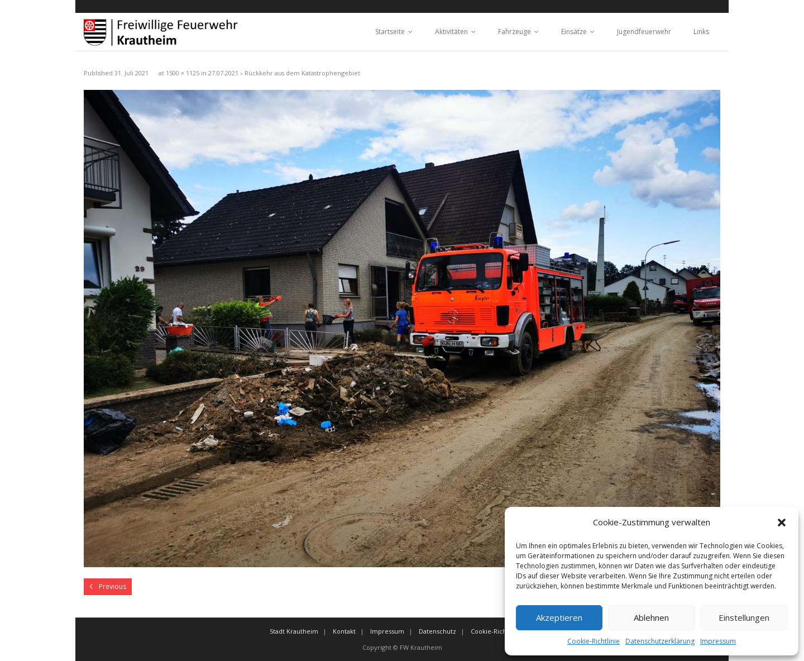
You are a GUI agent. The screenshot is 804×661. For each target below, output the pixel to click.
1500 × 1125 (182, 73)
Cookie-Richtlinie (593, 641)
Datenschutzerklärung (660, 641)
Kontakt (344, 631)
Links (701, 31)
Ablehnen (651, 617)
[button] (781, 522)
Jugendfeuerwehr (644, 31)
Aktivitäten (451, 31)
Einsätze (574, 31)
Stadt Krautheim (294, 631)
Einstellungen (744, 617)
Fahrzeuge (514, 31)
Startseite (390, 31)
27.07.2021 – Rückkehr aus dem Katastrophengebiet (284, 73)
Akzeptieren (559, 617)
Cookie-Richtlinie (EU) (502, 631)
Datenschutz (437, 631)
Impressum (718, 641)
